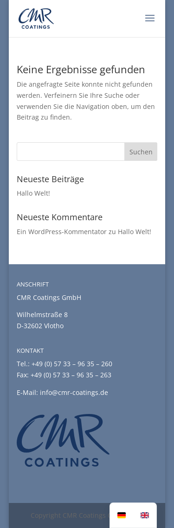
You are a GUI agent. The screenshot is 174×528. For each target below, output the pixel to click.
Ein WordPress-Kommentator (62, 231)
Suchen (141, 151)
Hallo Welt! (33, 193)
